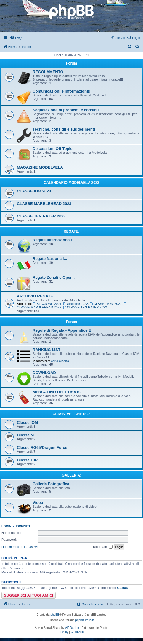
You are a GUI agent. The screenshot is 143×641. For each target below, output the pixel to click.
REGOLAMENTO (48, 72)
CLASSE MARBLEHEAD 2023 (44, 203)
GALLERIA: (71, 475)
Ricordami (103, 547)
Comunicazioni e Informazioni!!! (62, 91)
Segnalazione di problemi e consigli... (67, 110)
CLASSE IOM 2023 (34, 191)
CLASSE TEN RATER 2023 (41, 216)
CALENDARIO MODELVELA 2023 (71, 183)
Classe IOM (27, 422)
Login (6, 526)
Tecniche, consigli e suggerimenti (64, 129)
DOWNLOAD (44, 372)
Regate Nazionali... (50, 258)
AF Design (72, 627)
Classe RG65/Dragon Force (42, 447)
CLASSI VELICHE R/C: (71, 414)
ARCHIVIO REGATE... (36, 296)
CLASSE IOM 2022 (106, 303)
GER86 (122, 588)
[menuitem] (16, 37)
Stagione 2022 (75, 303)
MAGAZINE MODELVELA (40, 167)
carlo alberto (60, 361)
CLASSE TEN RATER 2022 (85, 307)
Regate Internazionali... (54, 240)
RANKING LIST (46, 349)
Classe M (25, 435)
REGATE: (71, 231)
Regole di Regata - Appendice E (62, 330)
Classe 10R (27, 460)
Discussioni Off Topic (53, 148)
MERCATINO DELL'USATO (57, 392)
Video (38, 502)
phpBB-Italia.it (84, 620)
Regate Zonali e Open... (54, 277)
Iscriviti (23, 526)
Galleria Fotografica (51, 484)
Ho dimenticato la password (21, 546)
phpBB (54, 614)
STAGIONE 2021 (47, 303)
